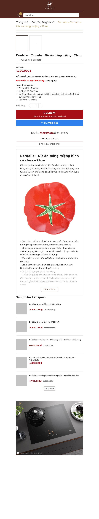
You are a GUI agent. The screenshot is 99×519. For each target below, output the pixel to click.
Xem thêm (50, 388)
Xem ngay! (51, 80)
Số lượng (21, 105)
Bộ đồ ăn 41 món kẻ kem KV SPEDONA (45, 304)
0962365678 (47, 133)
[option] (49, 32)
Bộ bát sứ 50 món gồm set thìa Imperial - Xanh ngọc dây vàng (55, 340)
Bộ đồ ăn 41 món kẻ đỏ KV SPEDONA (44, 322)
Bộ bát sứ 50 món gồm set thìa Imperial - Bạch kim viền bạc (54, 376)
